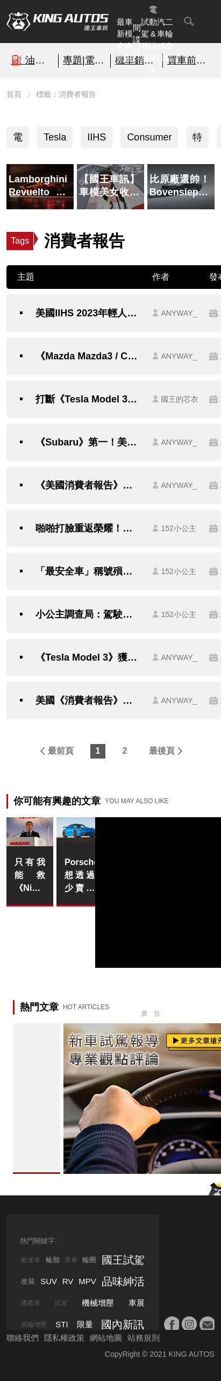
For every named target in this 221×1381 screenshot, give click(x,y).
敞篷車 (30, 1260)
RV (68, 1281)
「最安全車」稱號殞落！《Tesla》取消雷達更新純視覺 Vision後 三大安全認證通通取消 (88, 571)
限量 (85, 1324)
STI (61, 1324)
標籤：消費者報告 (66, 94)
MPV (87, 1281)
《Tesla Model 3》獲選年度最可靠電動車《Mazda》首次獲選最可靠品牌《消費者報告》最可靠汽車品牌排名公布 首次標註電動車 (88, 657)
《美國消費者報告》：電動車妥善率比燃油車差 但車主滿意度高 (88, 485)
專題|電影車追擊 (84, 60)
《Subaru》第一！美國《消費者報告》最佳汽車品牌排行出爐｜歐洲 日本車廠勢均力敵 (88, 442)
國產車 (30, 1303)
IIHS (96, 137)
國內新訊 (137, 106)
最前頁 (61, 750)
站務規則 (143, 1337)
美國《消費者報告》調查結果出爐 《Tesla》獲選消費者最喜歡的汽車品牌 (88, 700)
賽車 (71, 1260)
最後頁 (162, 750)
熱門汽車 (121, 106)
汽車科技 (161, 40)
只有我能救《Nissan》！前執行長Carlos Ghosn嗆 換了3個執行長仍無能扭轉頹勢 (30, 876)
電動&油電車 (153, 40)
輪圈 (89, 1260)
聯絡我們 (22, 1337)
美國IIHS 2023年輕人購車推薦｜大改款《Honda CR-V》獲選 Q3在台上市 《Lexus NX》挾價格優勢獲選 (88, 313)
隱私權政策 (64, 1337)
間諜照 (137, 39)
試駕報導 (145, 40)
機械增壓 (98, 1302)
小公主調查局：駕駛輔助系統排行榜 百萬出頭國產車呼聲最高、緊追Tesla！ (88, 614)
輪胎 (53, 1260)
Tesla (55, 137)
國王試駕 (123, 1260)
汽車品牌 (153, 106)
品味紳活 (161, 106)
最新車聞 (121, 40)
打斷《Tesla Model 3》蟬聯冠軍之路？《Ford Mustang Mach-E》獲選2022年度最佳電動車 (88, 399)
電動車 (18, 140)
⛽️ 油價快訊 (32, 60)
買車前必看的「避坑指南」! (188, 60)
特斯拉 (197, 140)
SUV (48, 1281)
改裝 (28, 1281)
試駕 (61, 1303)
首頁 (14, 94)
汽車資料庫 (129, 106)
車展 (137, 1302)
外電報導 (145, 106)
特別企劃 (169, 106)
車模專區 (129, 40)
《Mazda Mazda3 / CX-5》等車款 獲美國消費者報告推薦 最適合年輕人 (88, 356)
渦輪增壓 (34, 1324)
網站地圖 (106, 1337)
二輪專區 (169, 40)
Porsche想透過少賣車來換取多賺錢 (80, 876)
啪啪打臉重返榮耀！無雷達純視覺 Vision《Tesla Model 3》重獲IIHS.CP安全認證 (88, 528)
